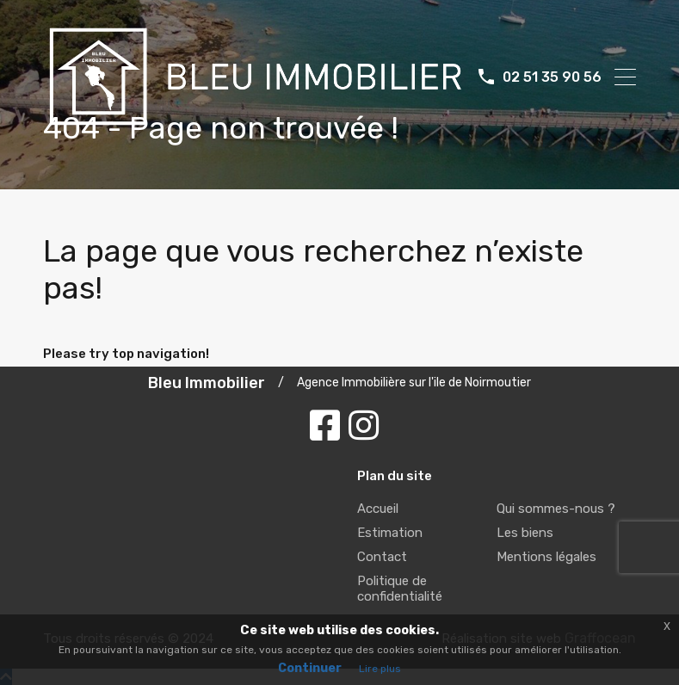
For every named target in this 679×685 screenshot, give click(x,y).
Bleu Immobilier (206, 383)
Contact (382, 557)
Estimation (390, 532)
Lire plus (380, 669)
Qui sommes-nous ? (556, 508)
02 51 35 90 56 (552, 77)
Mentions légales (546, 557)
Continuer (310, 668)
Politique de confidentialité (399, 588)
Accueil (377, 508)
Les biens (525, 532)
